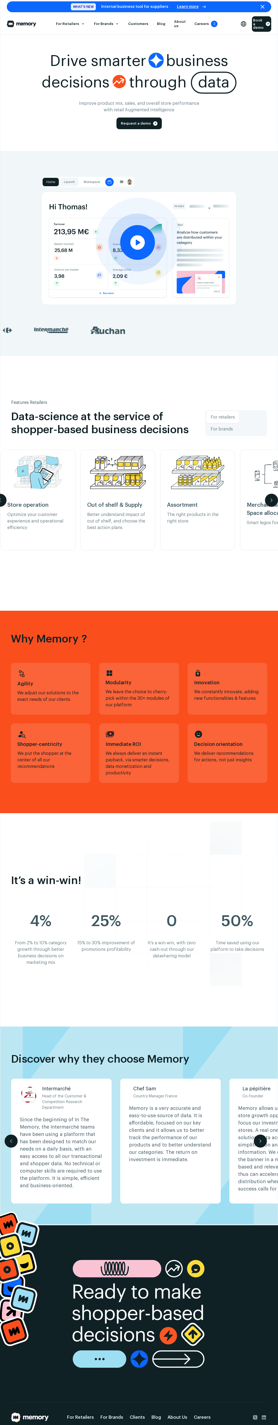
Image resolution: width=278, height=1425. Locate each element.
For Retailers (80, 1417)
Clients (137, 1417)
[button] (71, 24)
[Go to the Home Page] (21, 24)
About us (180, 24)
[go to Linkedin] (264, 1417)
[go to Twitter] (255, 1417)
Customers (138, 24)
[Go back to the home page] (30, 1417)
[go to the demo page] (139, 1314)
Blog (161, 24)
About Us (177, 1417)
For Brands (111, 1417)
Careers (202, 1417)
